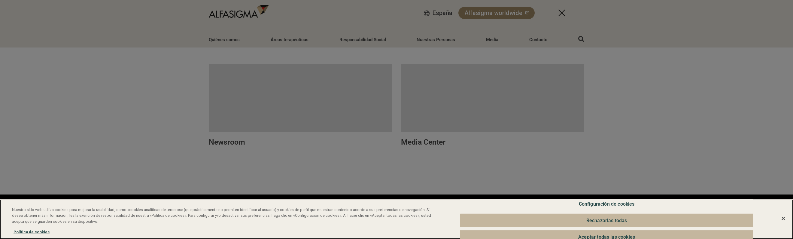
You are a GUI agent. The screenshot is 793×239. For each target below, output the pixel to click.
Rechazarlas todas (606, 220)
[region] (396, 219)
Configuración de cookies (607, 204)
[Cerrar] (783, 218)
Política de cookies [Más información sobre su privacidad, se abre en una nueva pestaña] (32, 232)
